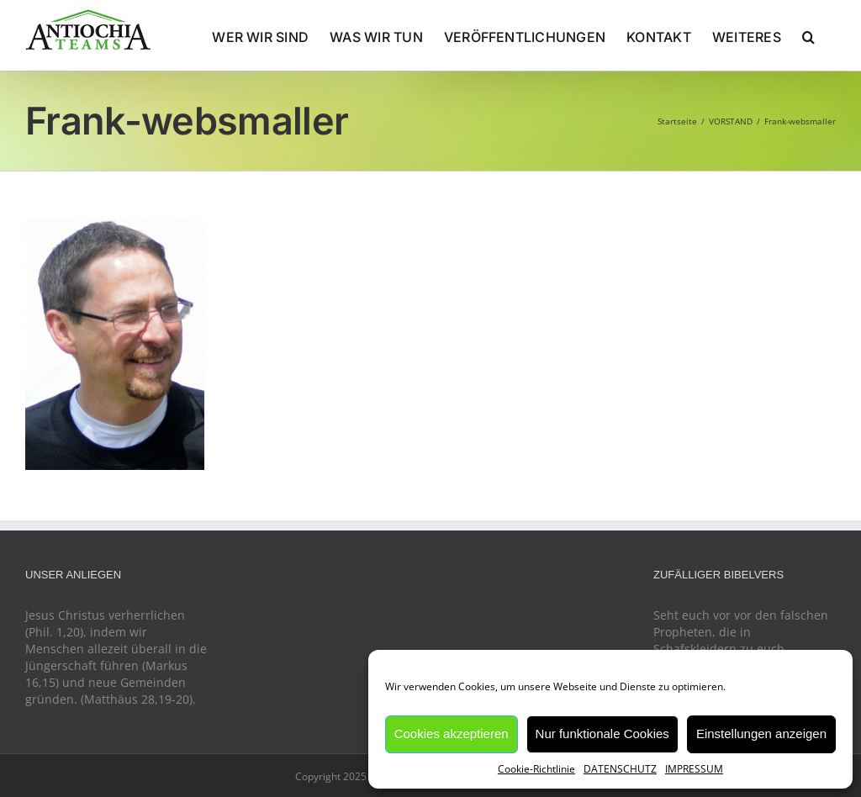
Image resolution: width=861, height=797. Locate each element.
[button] (808, 35)
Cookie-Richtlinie (536, 769)
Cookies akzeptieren (451, 733)
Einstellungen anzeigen (761, 733)
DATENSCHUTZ (620, 769)
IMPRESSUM (694, 769)
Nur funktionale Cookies (602, 733)
